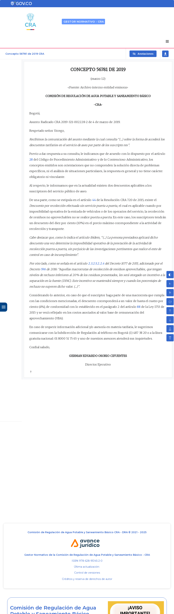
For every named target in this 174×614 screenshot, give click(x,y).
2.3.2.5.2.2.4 (96, 263)
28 (31, 159)
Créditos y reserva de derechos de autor (87, 579)
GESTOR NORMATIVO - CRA (84, 21)
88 (138, 307)
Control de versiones (87, 572)
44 (94, 200)
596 (43, 269)
